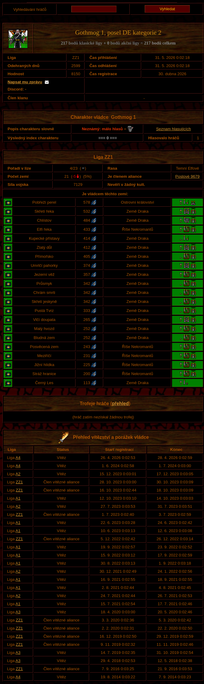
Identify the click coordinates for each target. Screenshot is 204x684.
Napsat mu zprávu (25, 82)
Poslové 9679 (187, 176)
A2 (18, 474)
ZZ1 (19, 482)
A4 (18, 457)
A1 (18, 498)
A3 (18, 612)
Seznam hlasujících (173, 129)
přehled (120, 403)
